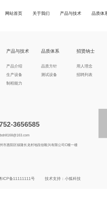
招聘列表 (84, 74)
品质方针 (49, 66)
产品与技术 (70, 13)
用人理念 (84, 66)
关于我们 (41, 13)
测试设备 (49, 74)
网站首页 (13, 13)
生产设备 (14, 74)
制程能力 (14, 83)
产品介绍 (14, 66)
